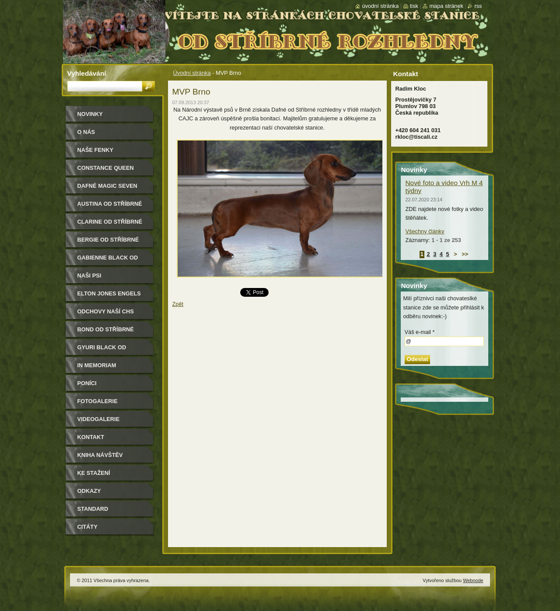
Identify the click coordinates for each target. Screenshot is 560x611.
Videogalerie (98, 419)
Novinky (90, 114)
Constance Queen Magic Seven (105, 171)
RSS (478, 6)
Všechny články (425, 231)
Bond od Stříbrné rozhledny (105, 332)
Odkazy (89, 491)
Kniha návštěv (100, 455)
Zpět (178, 304)
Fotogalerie (97, 401)
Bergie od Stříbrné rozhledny (108, 242)
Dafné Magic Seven (107, 186)
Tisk (414, 6)
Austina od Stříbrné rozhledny (109, 206)
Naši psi (89, 275)
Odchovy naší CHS (105, 311)
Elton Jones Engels (109, 293)
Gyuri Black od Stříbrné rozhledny (110, 350)
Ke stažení (93, 473)
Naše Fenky (95, 150)
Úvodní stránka (192, 73)
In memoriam (96, 365)
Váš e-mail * (420, 332)
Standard (92, 509)
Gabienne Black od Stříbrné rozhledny (110, 260)
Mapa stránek (446, 6)
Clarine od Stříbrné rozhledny (110, 224)
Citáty (87, 526)
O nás (86, 132)
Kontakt (91, 437)
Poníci (87, 383)
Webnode (473, 580)
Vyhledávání (86, 73)
